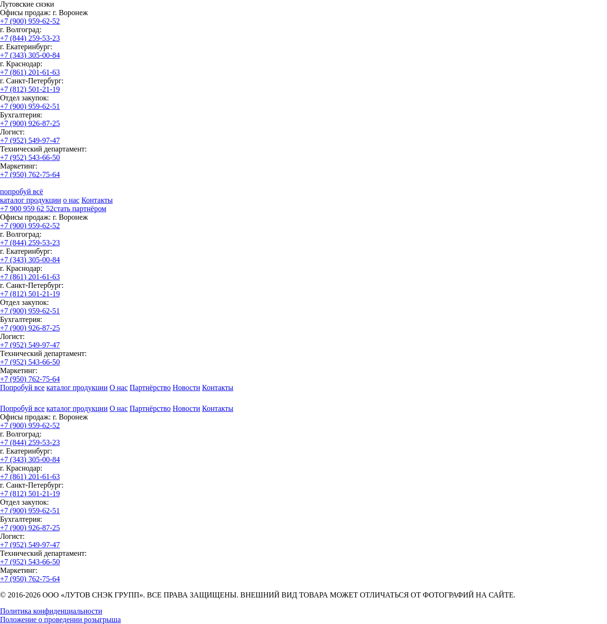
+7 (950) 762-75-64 (30, 174)
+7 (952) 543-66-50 (30, 157)
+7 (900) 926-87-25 (30, 123)
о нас (71, 200)
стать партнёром (80, 209)
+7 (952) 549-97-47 (30, 140)
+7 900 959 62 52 (27, 209)
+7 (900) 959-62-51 (30, 106)
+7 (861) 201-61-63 (30, 72)
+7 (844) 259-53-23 (30, 38)
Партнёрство (150, 387)
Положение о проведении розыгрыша (60, 619)
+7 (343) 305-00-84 (30, 55)
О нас (119, 387)
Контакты (97, 200)
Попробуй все (22, 387)
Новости (186, 387)
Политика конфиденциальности (51, 611)
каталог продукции (30, 200)
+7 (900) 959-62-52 (30, 21)
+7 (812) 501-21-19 (30, 89)
